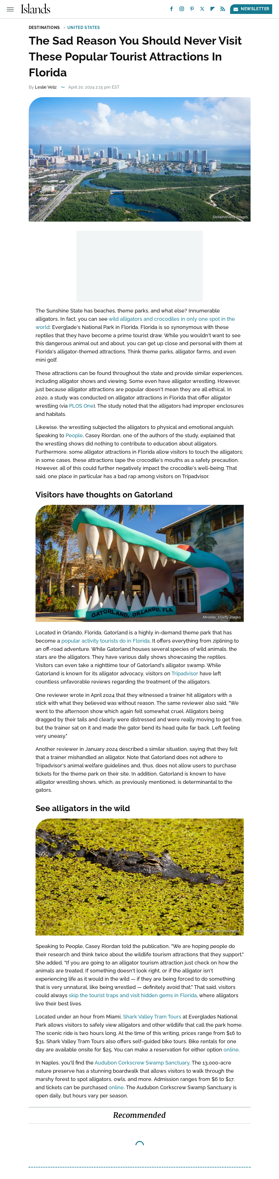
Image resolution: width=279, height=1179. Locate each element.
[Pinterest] (192, 10)
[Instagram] (182, 10)
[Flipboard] (212, 10)
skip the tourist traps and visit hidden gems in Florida (133, 995)
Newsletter (251, 9)
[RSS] (223, 10)
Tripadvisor (184, 673)
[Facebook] (171, 10)
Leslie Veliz (46, 87)
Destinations (44, 27)
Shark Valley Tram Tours (152, 1017)
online (231, 1050)
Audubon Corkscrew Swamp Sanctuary (142, 1063)
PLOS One (81, 406)
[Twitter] (202, 10)
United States (83, 27)
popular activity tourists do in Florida (105, 641)
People (74, 435)
